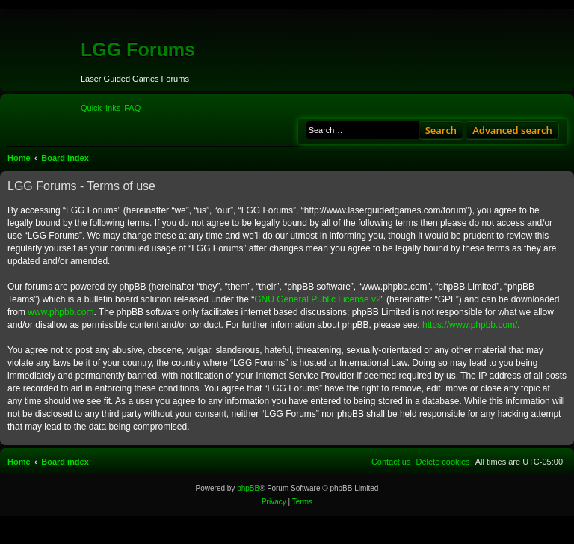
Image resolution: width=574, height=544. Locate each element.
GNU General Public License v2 (317, 299)
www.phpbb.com (60, 312)
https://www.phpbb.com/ (469, 325)
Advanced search (512, 130)
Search (441, 130)
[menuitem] (132, 108)
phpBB (248, 488)
